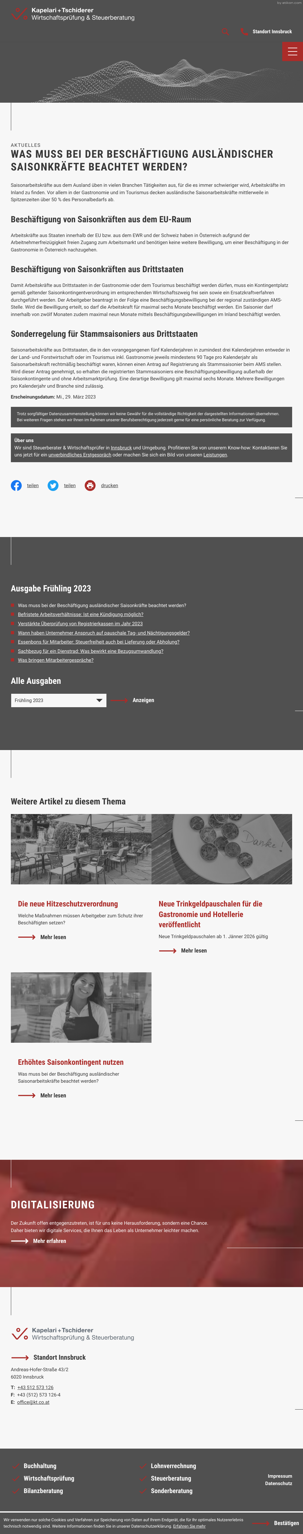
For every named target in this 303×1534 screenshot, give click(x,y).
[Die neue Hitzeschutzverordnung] (81, 894)
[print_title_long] (106, 486)
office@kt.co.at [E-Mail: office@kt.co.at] (33, 1403)
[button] (266, 32)
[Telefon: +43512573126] (36, 1389)
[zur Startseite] (75, 15)
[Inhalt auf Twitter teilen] (66, 486)
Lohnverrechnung (167, 1468)
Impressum (280, 1477)
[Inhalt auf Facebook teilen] (29, 486)
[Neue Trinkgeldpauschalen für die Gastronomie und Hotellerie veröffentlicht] (222, 894)
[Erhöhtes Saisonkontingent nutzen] (81, 1045)
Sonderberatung (165, 1494)
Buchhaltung (34, 1468)
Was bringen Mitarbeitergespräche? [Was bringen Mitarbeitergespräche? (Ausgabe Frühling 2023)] (55, 661)
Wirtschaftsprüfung (42, 1481)
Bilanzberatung (37, 1494)
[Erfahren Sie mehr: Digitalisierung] (39, 1242)
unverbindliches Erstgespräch (80, 455)
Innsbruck (121, 448)
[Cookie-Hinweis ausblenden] (275, 1523)
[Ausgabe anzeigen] (132, 701)
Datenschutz (278, 1485)
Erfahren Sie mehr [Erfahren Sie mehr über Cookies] (189, 1526)
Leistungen (215, 455)
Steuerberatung (164, 1481)
